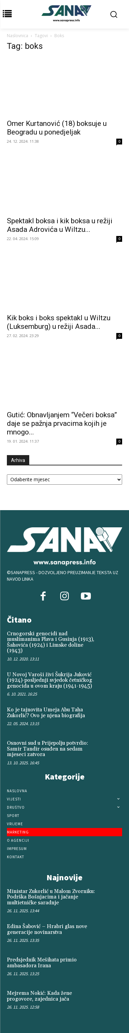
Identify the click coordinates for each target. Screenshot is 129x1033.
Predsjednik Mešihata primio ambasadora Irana (42, 963)
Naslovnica (17, 36)
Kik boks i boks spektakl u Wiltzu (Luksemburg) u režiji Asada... (58, 322)
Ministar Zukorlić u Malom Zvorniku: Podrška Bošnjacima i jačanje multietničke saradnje (51, 897)
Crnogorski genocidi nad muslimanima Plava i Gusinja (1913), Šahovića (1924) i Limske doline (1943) (50, 642)
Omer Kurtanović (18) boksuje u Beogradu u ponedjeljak (57, 127)
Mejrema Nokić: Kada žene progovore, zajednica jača (39, 996)
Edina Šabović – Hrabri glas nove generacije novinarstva (47, 929)
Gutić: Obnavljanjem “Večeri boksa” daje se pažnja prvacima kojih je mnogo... (62, 423)
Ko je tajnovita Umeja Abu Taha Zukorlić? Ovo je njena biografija (46, 713)
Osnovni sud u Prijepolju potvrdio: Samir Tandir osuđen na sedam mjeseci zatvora (47, 749)
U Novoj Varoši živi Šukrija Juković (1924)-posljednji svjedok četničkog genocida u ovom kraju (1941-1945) (49, 680)
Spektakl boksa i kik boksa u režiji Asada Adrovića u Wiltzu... (59, 225)
